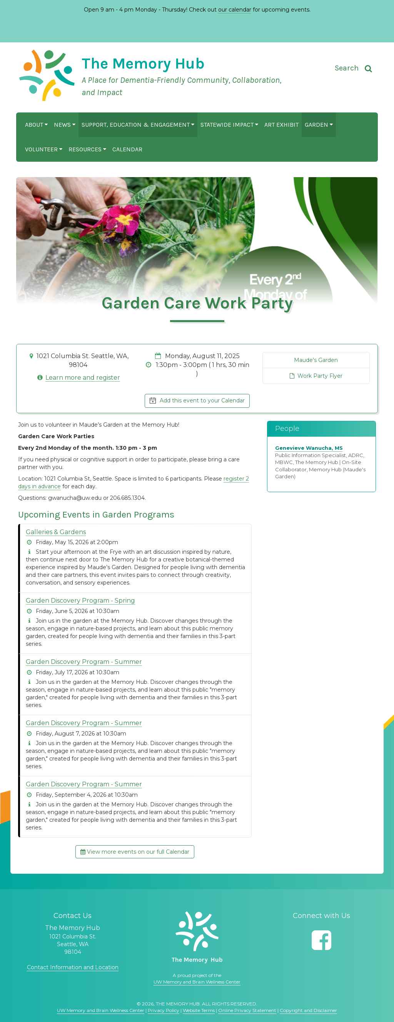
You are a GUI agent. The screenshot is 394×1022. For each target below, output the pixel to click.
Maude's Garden (316, 360)
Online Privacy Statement (247, 1010)
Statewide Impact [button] (229, 124)
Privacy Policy (163, 1010)
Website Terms (199, 1010)
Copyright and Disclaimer (308, 1010)
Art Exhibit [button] (281, 124)
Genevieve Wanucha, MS (309, 448)
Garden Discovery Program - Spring (80, 600)
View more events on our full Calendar (134, 851)
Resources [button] (87, 149)
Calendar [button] (127, 149)
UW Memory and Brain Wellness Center (197, 982)
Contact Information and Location (73, 967)
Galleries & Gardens (56, 532)
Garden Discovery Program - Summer (84, 661)
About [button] (36, 124)
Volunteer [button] (43, 149)
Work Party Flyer (316, 375)
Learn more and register (82, 377)
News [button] (64, 124)
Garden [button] (319, 124)
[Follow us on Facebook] (321, 940)
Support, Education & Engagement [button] (138, 124)
